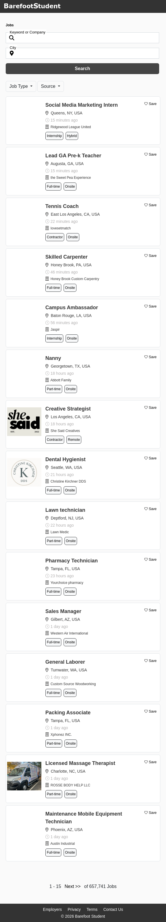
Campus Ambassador (71, 307)
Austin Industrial (62, 844)
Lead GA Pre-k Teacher (73, 155)
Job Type (19, 86)
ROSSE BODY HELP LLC (70, 785)
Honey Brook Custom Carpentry (74, 279)
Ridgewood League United (70, 127)
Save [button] (153, 104)
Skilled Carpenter (66, 257)
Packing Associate (67, 712)
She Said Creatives (65, 431)
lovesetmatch (60, 228)
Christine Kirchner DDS (68, 481)
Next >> (73, 886)
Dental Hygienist (65, 459)
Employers (52, 909)
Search (82, 68)
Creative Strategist (68, 409)
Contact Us (113, 909)
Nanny (53, 358)
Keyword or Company (27, 32)
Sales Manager (63, 611)
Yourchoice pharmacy (66, 583)
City (13, 47)
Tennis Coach (62, 206)
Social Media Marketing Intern (81, 105)
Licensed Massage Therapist (80, 763)
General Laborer (65, 662)
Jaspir (55, 330)
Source (49, 86)
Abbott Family (60, 380)
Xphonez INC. (61, 735)
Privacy (74, 909)
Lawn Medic (59, 532)
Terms (92, 909)
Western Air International (69, 633)
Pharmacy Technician (71, 561)
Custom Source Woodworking (73, 684)
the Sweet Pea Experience (70, 178)
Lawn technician (65, 510)
